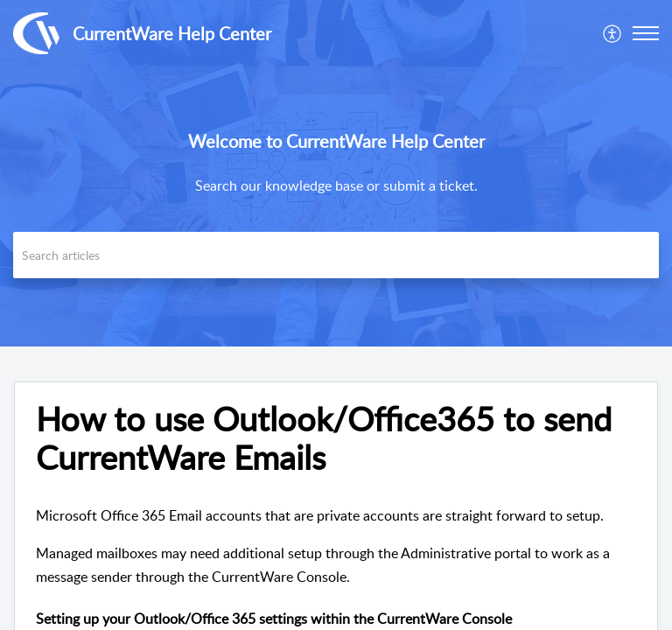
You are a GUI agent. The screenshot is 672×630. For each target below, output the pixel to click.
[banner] (336, 173)
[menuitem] (613, 33)
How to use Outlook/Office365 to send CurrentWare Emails (324, 438)
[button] (646, 33)
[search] (336, 255)
